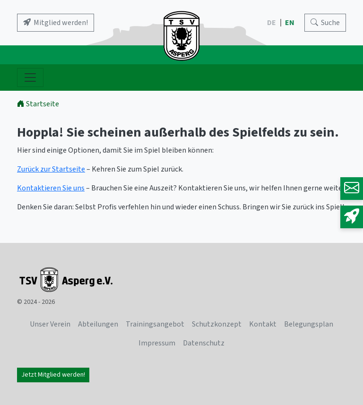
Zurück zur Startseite (51, 169)
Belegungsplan (308, 324)
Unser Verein (50, 324)
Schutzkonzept (217, 324)
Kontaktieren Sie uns (51, 188)
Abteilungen (98, 324)
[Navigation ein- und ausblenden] (30, 77)
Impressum (156, 343)
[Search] (325, 23)
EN (290, 22)
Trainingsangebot (155, 324)
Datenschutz (204, 343)
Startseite (38, 104)
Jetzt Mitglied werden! (53, 374)
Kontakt (263, 324)
